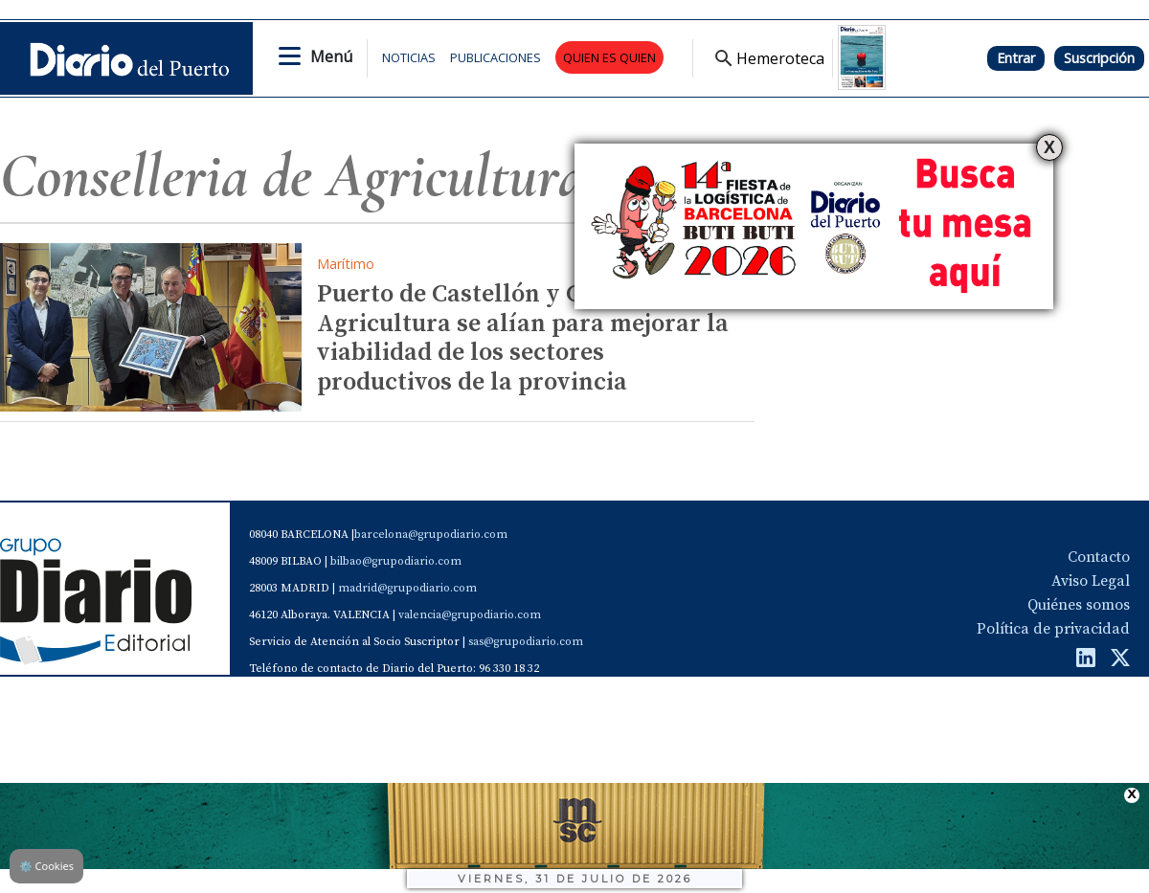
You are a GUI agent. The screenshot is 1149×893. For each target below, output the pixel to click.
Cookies (46, 866)
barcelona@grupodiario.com (430, 534)
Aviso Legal (1090, 581)
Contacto (1099, 557)
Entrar (1016, 58)
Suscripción (1099, 58)
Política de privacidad (1053, 628)
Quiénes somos (1078, 604)
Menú (331, 56)
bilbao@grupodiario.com (396, 561)
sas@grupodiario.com (525, 642)
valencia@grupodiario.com (469, 615)
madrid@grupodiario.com (407, 588)
